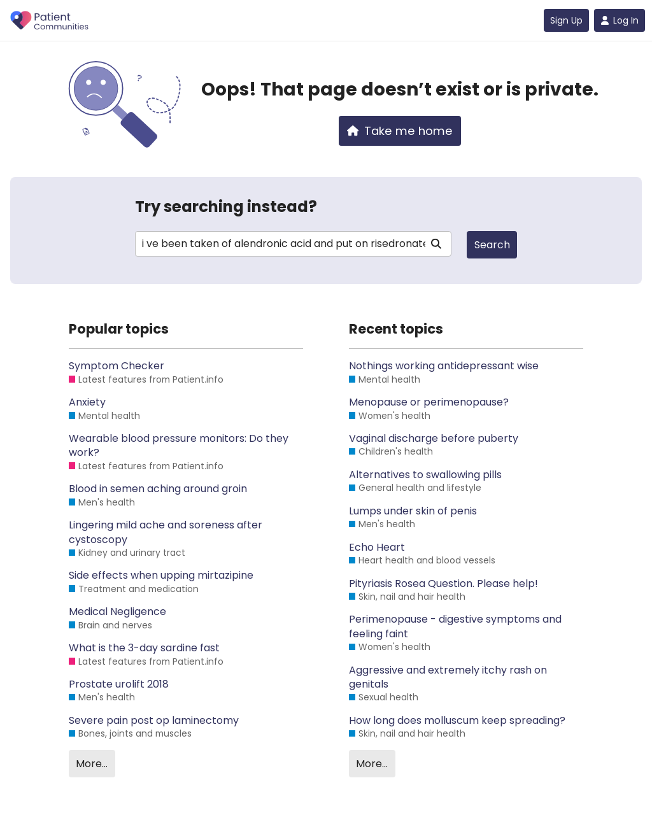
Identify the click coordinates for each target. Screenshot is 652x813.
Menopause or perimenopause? (429, 402)
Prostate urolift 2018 (119, 684)
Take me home (400, 131)
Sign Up (566, 20)
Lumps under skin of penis (413, 511)
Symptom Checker (116, 366)
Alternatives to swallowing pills (425, 475)
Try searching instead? (226, 206)
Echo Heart (377, 548)
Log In (619, 20)
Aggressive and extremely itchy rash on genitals (448, 677)
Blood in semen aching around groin (158, 489)
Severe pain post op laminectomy (154, 721)
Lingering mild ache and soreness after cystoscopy (165, 532)
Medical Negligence (117, 612)
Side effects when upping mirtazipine (161, 576)
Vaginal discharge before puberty (433, 439)
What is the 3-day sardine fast (144, 648)
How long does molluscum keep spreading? (457, 721)
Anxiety (87, 402)
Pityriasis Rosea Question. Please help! (443, 584)
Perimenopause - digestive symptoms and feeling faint (455, 626)
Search (492, 244)
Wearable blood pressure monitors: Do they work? (178, 446)
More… (92, 763)
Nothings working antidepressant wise (444, 366)
